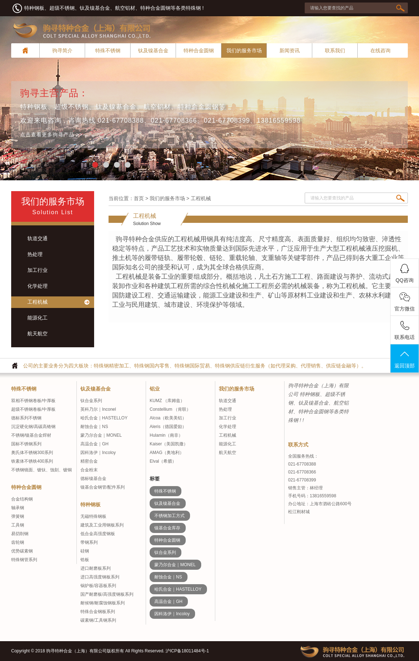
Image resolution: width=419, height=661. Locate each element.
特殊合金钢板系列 (97, 611)
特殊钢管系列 (24, 559)
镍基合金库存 (167, 527)
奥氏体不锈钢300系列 (32, 452)
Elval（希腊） (163, 461)
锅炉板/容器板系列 (98, 585)
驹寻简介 (62, 50)
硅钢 (84, 551)
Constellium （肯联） (170, 409)
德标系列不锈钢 (26, 417)
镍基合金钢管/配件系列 (102, 487)
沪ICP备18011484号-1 (187, 650)
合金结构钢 (22, 499)
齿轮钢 (17, 542)
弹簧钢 (17, 516)
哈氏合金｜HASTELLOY (104, 417)
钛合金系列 (91, 400)
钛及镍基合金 (153, 50)
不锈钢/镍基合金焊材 (31, 435)
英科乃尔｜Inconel (98, 409)
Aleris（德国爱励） (168, 426)
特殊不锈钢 (107, 50)
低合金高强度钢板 (97, 533)
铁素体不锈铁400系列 (32, 461)
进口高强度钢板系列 (99, 577)
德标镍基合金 (93, 478)
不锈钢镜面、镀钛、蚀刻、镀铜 (41, 469)
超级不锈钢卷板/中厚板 (33, 409)
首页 (139, 198)
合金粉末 (89, 469)
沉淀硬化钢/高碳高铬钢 (33, 426)
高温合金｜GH (94, 443)
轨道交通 (227, 400)
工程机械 (227, 435)
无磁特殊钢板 (93, 516)
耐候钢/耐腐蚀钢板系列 (102, 602)
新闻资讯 (289, 50)
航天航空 (227, 452)
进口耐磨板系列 (95, 568)
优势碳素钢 (22, 551)
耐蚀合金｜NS (94, 426)
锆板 (84, 559)
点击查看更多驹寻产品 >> (51, 134)
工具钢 (17, 525)
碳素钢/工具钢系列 (98, 620)
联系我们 (335, 50)
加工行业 (227, 417)
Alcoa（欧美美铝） (168, 417)
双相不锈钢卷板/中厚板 (33, 400)
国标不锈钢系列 (26, 443)
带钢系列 (89, 542)
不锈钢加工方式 (169, 515)
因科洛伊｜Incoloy (98, 452)
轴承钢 (17, 507)
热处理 (225, 409)
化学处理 (227, 426)
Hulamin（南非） (166, 435)
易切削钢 (19, 533)
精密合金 (89, 461)
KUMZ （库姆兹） (167, 400)
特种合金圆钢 (199, 50)
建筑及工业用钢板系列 (102, 525)
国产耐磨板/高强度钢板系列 (106, 594)
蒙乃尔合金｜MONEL (101, 435)
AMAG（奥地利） (167, 452)
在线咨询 (380, 50)
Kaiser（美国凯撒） (169, 443)
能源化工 (227, 443)
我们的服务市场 (244, 50)
